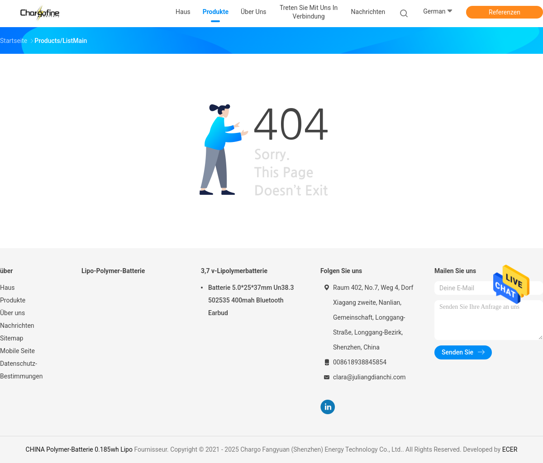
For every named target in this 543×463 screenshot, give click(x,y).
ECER (510, 449)
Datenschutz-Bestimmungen (21, 370)
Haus (7, 287)
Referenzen (504, 12)
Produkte (12, 300)
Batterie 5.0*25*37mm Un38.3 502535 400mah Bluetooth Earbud (251, 300)
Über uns (12, 313)
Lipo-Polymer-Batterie (113, 270)
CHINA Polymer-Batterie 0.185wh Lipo (79, 449)
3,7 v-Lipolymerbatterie (234, 270)
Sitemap (11, 338)
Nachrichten (17, 325)
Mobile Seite (17, 350)
